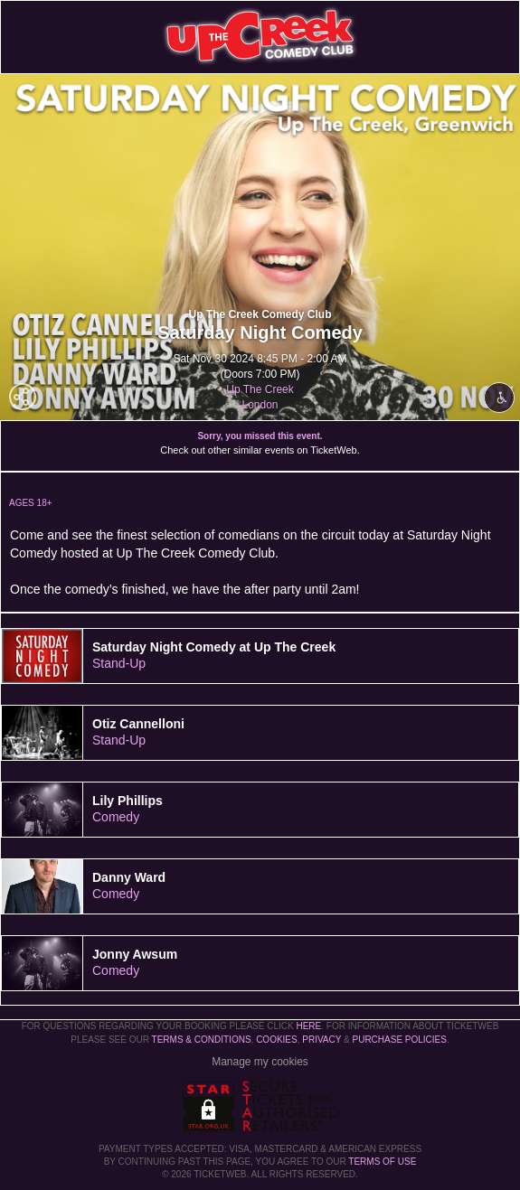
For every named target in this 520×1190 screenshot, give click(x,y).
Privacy (321, 1040)
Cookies (277, 1040)
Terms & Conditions (201, 1040)
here (308, 1026)
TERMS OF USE (382, 1162)
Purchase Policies (399, 1040)
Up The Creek (259, 389)
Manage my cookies (260, 1061)
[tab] (260, 656)
